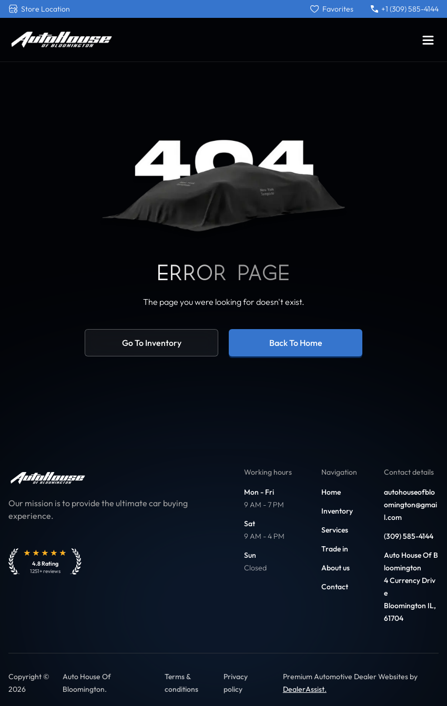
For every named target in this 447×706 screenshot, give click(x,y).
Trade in (334, 549)
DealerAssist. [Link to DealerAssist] (305, 689)
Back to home (295, 342)
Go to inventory (151, 342)
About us (335, 567)
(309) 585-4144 (408, 536)
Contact (334, 586)
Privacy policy (236, 683)
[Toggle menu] (428, 39)
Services (334, 530)
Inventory (337, 511)
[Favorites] (331, 9)
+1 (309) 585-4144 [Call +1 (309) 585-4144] (405, 9)
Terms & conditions (181, 683)
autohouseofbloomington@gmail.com (410, 504)
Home (331, 492)
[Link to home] (61, 39)
